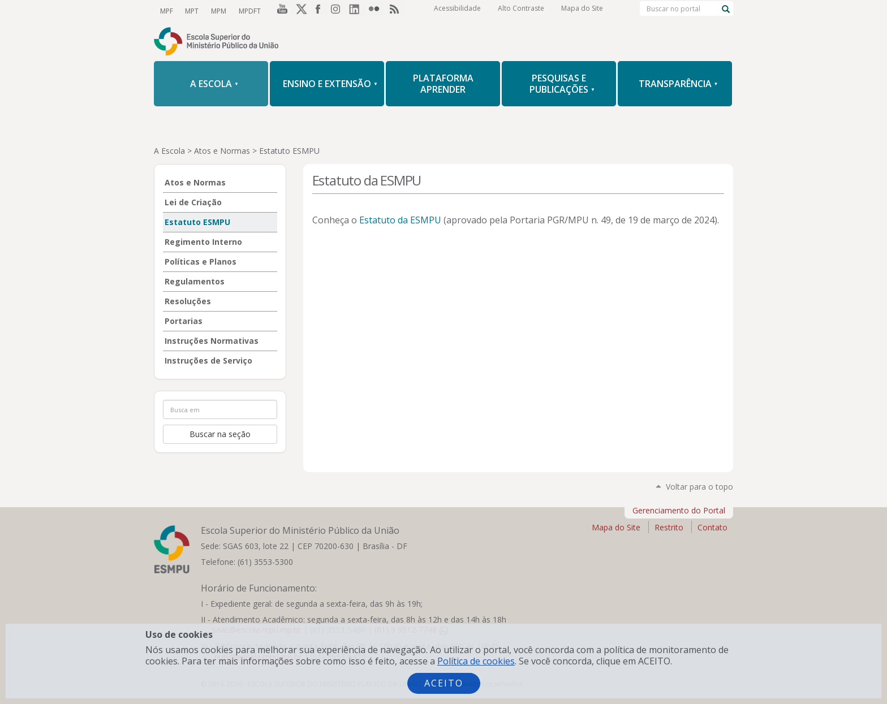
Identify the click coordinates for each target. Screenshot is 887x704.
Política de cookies (476, 661)
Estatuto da (400, 220)
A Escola (169, 150)
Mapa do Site (582, 11)
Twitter (299, 10)
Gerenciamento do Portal (678, 510)
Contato (712, 527)
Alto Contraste (521, 11)
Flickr (376, 10)
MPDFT (246, 10)
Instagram (338, 10)
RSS (395, 10)
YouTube (280, 10)
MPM (216, 10)
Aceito (443, 683)
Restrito (669, 527)
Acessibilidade (457, 11)
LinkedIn (357, 10)
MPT (190, 10)
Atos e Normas (222, 150)
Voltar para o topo (699, 486)
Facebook (319, 10)
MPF (166, 10)
